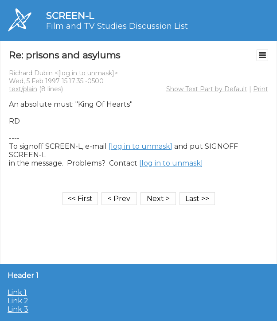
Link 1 (17, 292)
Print (260, 89)
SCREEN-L (70, 15)
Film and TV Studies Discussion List (117, 26)
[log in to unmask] (86, 73)
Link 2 (18, 301)
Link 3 (18, 309)
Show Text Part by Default (206, 89)
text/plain (23, 89)
